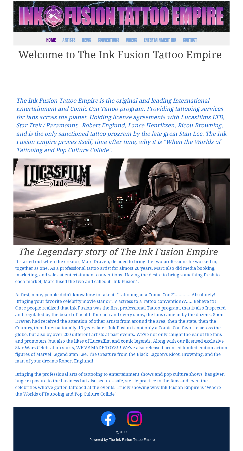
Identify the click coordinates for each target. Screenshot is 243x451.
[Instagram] (134, 418)
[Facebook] (108, 418)
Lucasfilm (100, 341)
